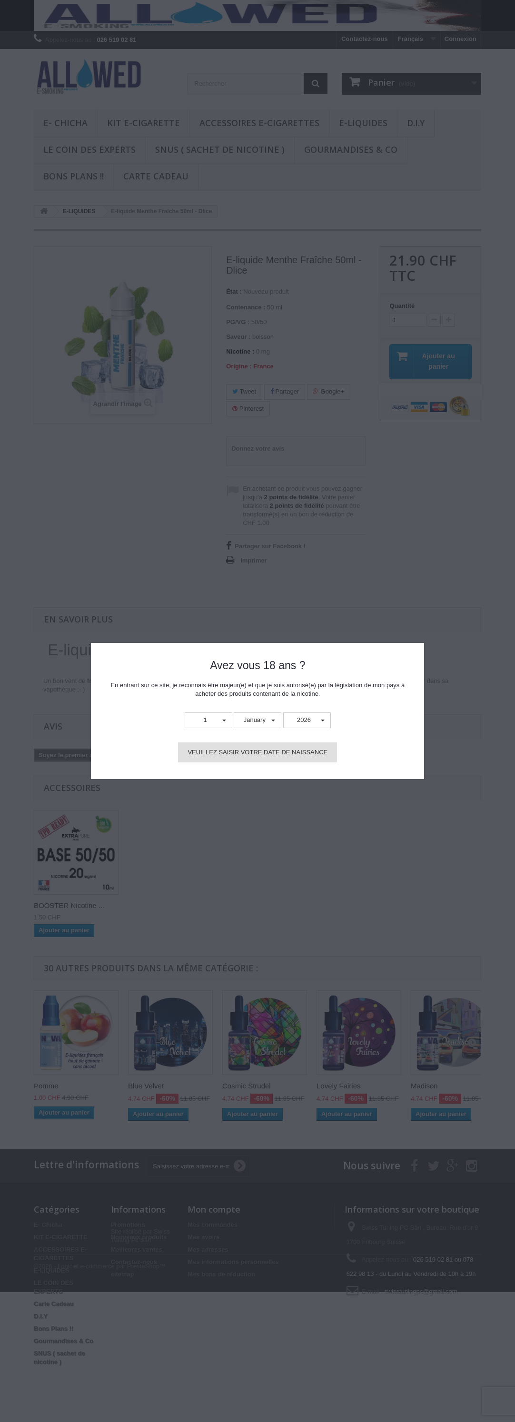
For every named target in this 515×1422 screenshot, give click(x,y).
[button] (208, 720)
